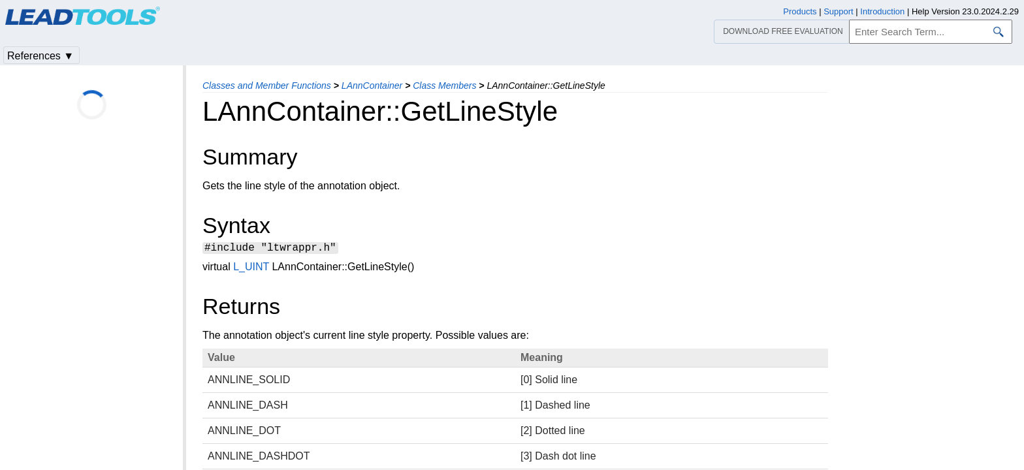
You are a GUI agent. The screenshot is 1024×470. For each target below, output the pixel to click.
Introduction (882, 11)
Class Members (444, 85)
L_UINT (251, 268)
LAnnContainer (372, 85)
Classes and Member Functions (266, 85)
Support (839, 11)
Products (799, 11)
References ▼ (40, 55)
